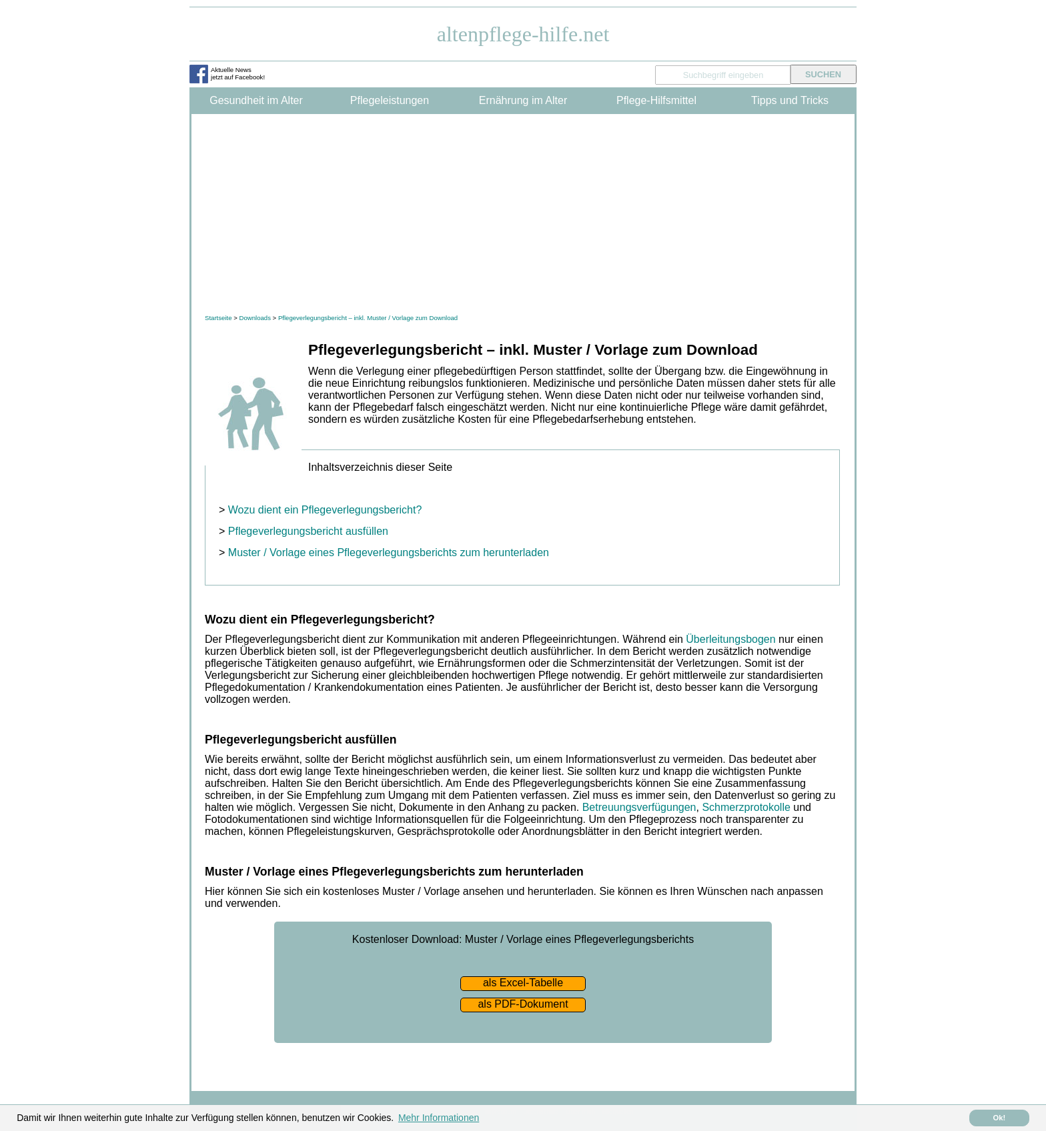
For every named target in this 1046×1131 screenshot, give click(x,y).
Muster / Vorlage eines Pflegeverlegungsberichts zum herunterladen (388, 552)
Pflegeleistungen (389, 100)
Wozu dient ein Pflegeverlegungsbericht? (325, 509)
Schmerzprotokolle (746, 807)
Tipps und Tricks (790, 100)
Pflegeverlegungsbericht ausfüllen (308, 531)
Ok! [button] (999, 1118)
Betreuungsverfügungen (639, 807)
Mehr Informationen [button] (438, 1117)
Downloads (254, 317)
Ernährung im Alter (523, 100)
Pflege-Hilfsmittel (656, 100)
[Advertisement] (523, 214)
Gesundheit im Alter (256, 100)
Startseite (218, 317)
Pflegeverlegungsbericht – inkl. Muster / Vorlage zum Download (368, 317)
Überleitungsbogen (730, 639)
